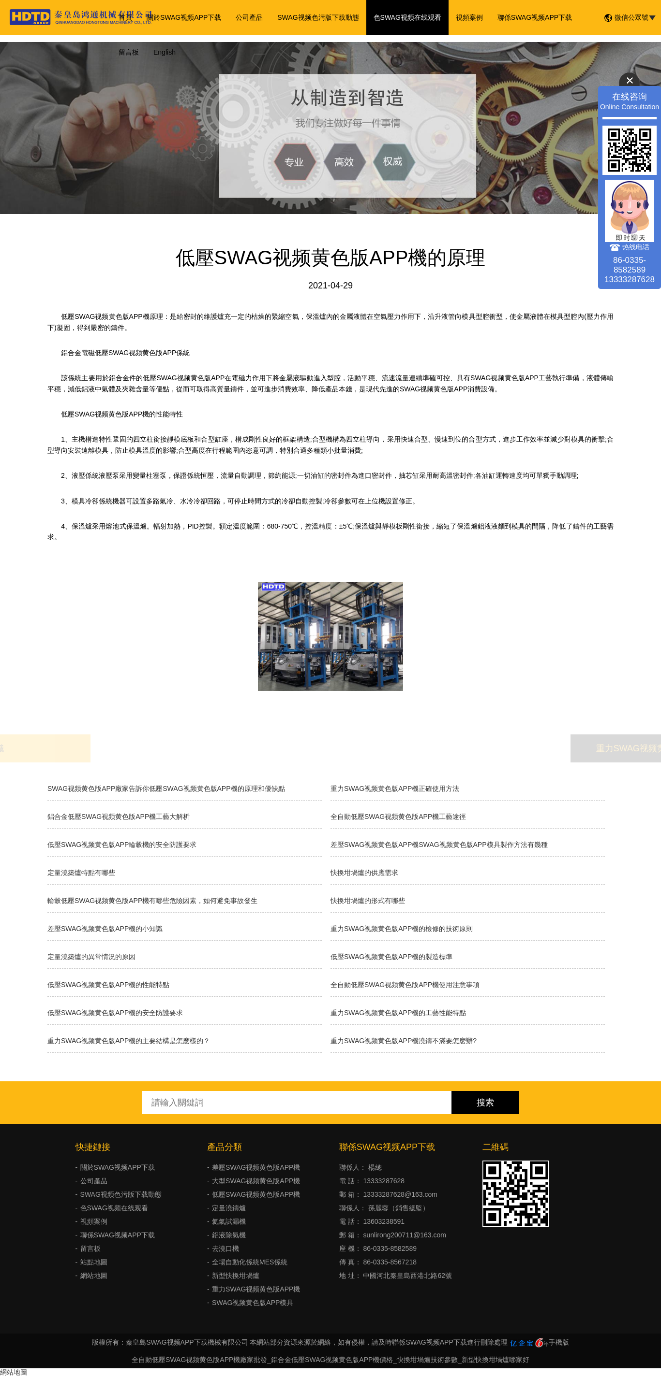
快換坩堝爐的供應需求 (364, 872)
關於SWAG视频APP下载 (184, 17)
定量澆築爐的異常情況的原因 (91, 957)
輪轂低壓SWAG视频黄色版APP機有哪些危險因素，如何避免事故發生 (152, 900)
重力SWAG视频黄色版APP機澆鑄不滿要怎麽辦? (403, 1041)
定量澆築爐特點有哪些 (81, 872)
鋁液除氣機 (229, 1235)
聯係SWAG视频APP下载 (534, 17)
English (164, 52)
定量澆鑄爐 (229, 1208)
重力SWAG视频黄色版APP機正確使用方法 (394, 788)
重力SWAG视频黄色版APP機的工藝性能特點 (398, 1013)
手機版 (559, 1342)
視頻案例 (469, 17)
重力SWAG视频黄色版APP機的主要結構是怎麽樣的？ (128, 1041)
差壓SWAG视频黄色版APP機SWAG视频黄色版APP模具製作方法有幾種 (439, 844)
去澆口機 (225, 1248)
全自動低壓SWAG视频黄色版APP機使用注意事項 (405, 985)
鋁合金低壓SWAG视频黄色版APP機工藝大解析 (118, 816)
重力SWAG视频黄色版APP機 (256, 1289)
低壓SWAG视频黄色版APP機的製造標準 (391, 957)
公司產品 (249, 17)
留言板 (129, 52)
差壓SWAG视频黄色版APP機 (256, 1167)
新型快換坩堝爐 (235, 1275)
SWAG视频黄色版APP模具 (252, 1302)
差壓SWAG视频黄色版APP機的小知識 (105, 928)
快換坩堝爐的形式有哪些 (367, 900)
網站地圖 (93, 1275)
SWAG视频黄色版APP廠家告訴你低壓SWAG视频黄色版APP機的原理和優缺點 (166, 788)
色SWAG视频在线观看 (407, 17)
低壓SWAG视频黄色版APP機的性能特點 (108, 985)
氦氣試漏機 (229, 1221)
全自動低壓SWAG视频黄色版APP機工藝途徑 (398, 816)
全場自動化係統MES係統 (249, 1262)
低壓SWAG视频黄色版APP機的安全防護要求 (115, 1013)
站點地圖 (93, 1262)
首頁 (125, 17)
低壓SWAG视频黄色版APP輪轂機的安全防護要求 (121, 844)
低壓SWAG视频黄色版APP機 (256, 1194)
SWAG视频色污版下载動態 (318, 17)
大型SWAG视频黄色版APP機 (256, 1181)
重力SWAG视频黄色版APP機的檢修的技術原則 (401, 928)
